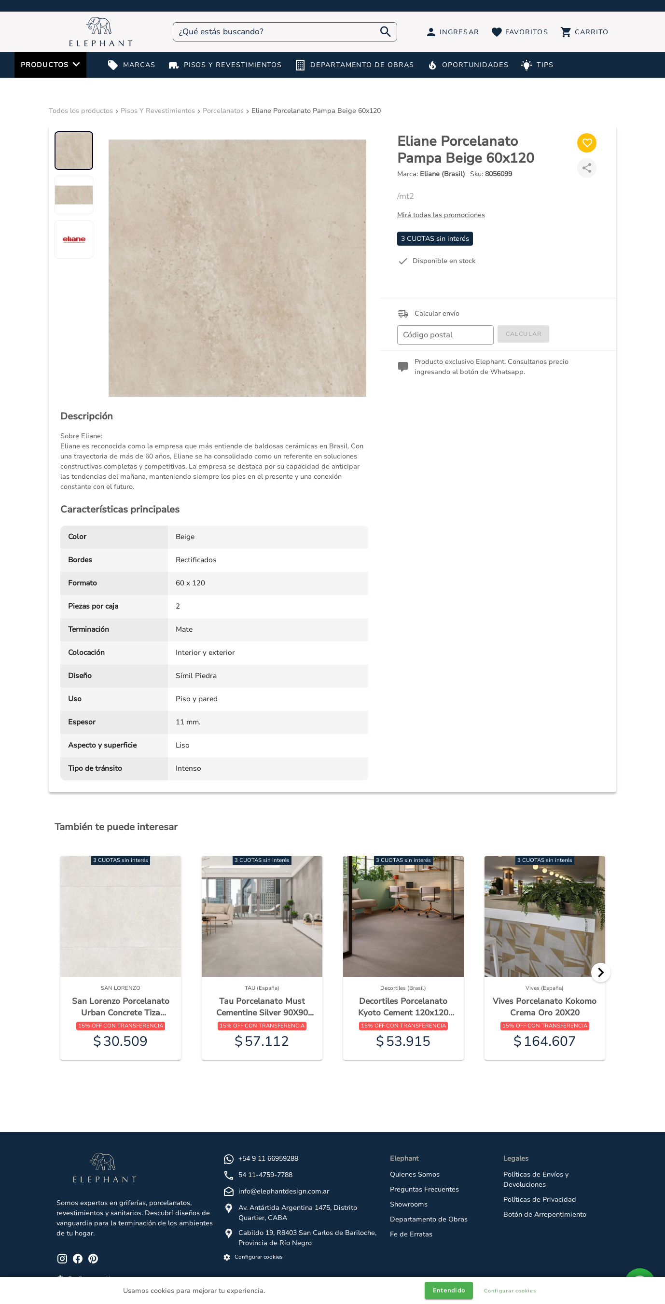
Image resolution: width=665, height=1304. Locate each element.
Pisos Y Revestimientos (158, 110)
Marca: (431, 174)
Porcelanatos (223, 110)
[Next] (600, 972)
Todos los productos (81, 110)
